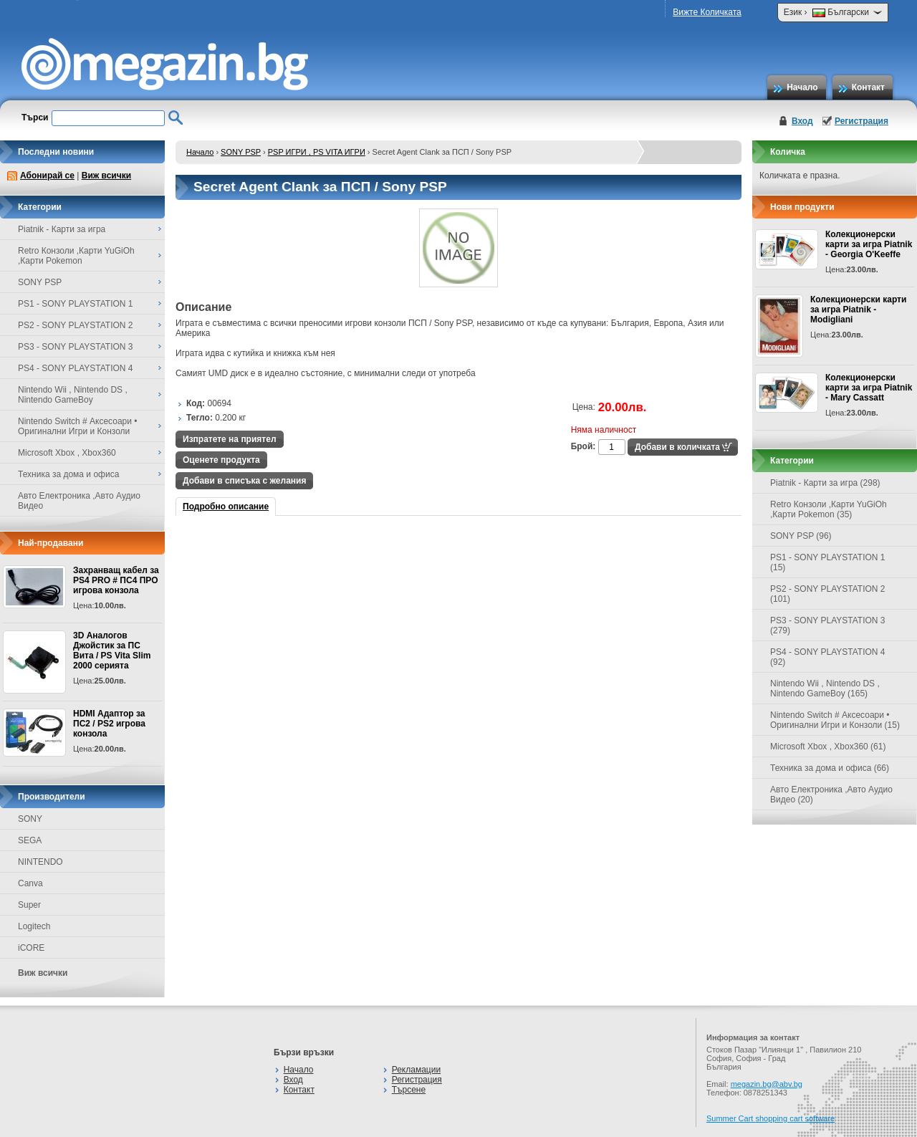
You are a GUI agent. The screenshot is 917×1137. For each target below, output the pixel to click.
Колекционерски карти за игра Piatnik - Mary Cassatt (868, 388)
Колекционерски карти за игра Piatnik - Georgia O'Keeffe (868, 244)
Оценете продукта (221, 460)
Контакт (868, 87)
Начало (802, 87)
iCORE (31, 948)
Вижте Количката (707, 12)
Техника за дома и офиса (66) (829, 768)
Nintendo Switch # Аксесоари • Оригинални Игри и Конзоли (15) (835, 720)
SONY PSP (241, 152)
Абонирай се (47, 176)
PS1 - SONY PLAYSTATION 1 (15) (827, 562)
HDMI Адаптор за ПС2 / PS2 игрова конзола (109, 724)
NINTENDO (40, 862)
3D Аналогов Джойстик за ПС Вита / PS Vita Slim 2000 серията (111, 650)
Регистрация (861, 121)
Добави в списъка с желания (244, 481)
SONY (30, 819)
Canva (30, 883)
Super (29, 905)
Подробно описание (226, 507)
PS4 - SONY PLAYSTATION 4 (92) (827, 657)
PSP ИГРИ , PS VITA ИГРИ (316, 152)
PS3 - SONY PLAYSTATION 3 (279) (827, 625)
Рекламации (416, 1070)
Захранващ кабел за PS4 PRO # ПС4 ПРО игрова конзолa (116, 580)
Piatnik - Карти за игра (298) (825, 483)
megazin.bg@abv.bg (766, 1084)
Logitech (34, 926)
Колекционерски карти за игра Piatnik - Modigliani (858, 309)
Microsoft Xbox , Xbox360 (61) (827, 747)
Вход (802, 121)
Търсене (409, 1090)
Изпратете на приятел (230, 439)
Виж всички (106, 176)
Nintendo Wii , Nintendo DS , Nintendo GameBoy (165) (825, 688)
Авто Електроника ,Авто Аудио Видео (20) (831, 795)
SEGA (30, 840)
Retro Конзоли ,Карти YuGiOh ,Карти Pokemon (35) (828, 509)
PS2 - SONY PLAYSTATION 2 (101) (827, 594)
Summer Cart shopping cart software (770, 1118)
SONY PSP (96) (801, 536)
